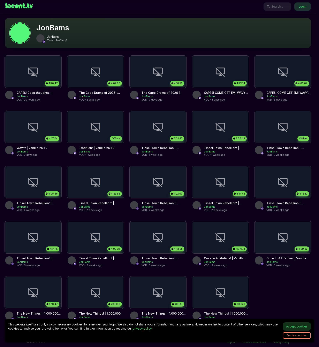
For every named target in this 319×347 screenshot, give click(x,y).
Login (302, 6)
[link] (19, 6)
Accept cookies (296, 326)
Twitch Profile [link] (57, 40)
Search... (275, 6)
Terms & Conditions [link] (254, 342)
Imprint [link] (231, 342)
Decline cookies (297, 335)
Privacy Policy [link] (281, 342)
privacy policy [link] (142, 328)
